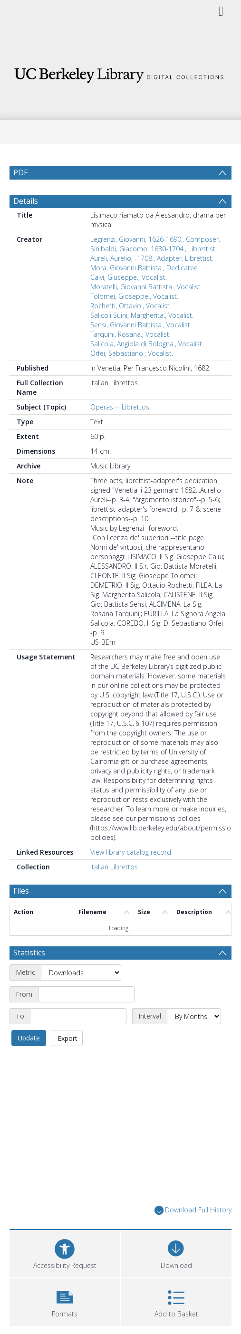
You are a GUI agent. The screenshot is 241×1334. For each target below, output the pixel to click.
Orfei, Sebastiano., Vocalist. (131, 353)
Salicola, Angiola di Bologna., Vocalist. (146, 343)
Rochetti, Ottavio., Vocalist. (130, 305)
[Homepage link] (120, 72)
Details (25, 201)
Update (29, 1037)
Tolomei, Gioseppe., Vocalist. (134, 296)
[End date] (78, 1016)
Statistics (29, 952)
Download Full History (192, 1210)
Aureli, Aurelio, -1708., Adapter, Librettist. (151, 258)
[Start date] (86, 994)
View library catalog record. (131, 852)
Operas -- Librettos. (120, 406)
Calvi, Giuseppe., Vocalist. (128, 277)
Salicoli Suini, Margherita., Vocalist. (141, 315)
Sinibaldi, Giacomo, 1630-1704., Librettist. (153, 248)
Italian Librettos (114, 866)
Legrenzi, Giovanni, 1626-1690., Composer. (155, 239)
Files (21, 891)
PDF (20, 172)
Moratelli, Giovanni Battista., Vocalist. (146, 286)
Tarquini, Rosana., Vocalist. (130, 334)
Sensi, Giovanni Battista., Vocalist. (141, 324)
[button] (65, 1301)
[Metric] (81, 972)
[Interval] (194, 1016)
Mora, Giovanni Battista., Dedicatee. (144, 267)
